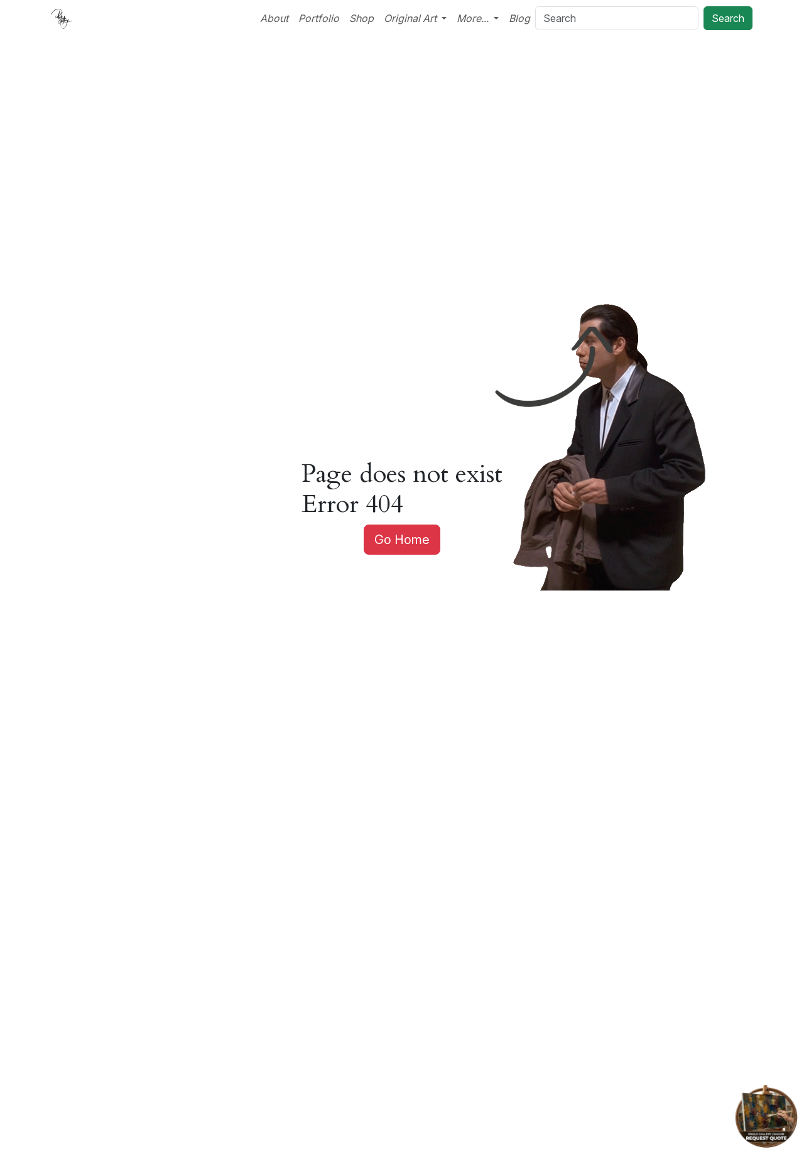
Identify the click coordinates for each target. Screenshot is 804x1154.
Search (728, 18)
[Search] (616, 18)
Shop (361, 18)
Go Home (402, 539)
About (274, 18)
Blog (519, 18)
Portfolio (318, 18)
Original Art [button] (411, 18)
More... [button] (474, 18)
